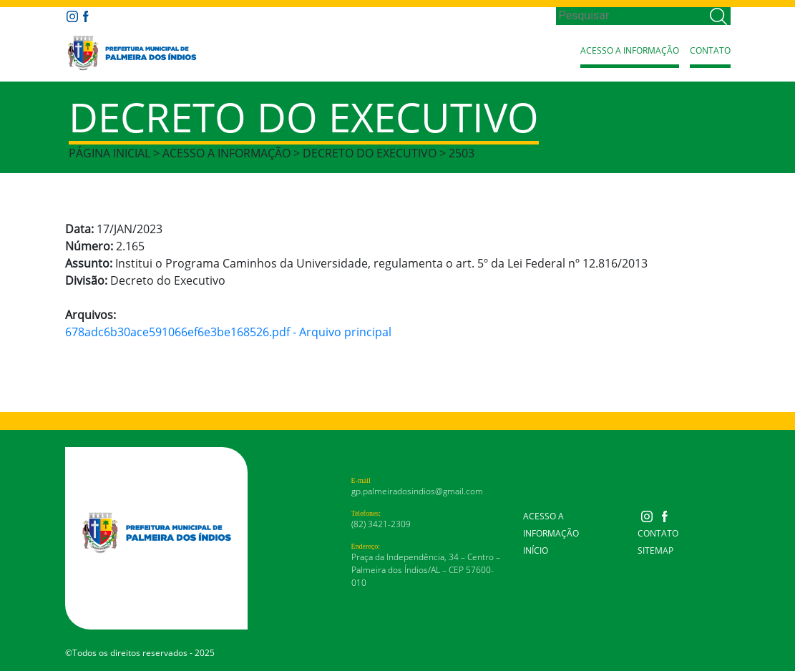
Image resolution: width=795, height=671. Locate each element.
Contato (710, 50)
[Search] (631, 15)
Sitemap (655, 550)
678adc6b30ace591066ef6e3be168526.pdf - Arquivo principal (228, 332)
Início (535, 550)
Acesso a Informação (629, 50)
